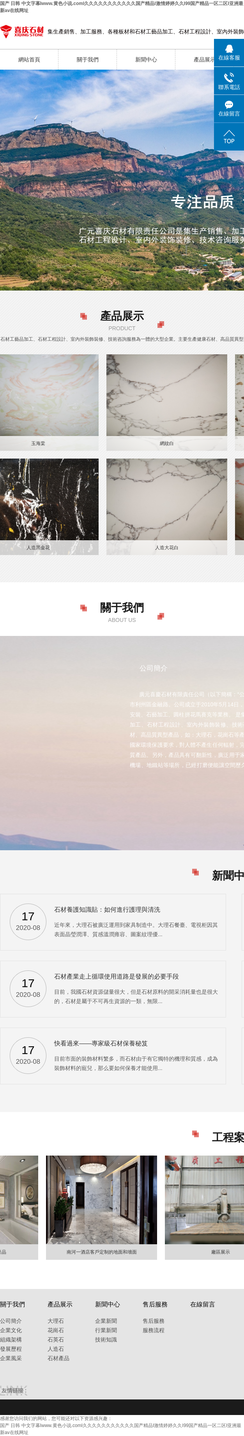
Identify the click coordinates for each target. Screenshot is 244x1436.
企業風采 (11, 1358)
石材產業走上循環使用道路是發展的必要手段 (116, 976)
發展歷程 (11, 1349)
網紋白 (167, 443)
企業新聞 (106, 1321)
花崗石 (56, 1330)
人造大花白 (167, 547)
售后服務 (153, 1321)
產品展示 (205, 59)
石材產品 (58, 1358)
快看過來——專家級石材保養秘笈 (101, 1043)
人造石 (56, 1349)
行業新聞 (106, 1330)
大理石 (56, 1321)
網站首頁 (29, 59)
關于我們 (88, 59)
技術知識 (106, 1339)
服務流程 (153, 1330)
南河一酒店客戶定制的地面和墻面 (103, 1252)
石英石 (56, 1339)
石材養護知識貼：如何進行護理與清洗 (107, 909)
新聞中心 (146, 59)
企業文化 (11, 1330)
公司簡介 (11, 1321)
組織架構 (11, 1339)
